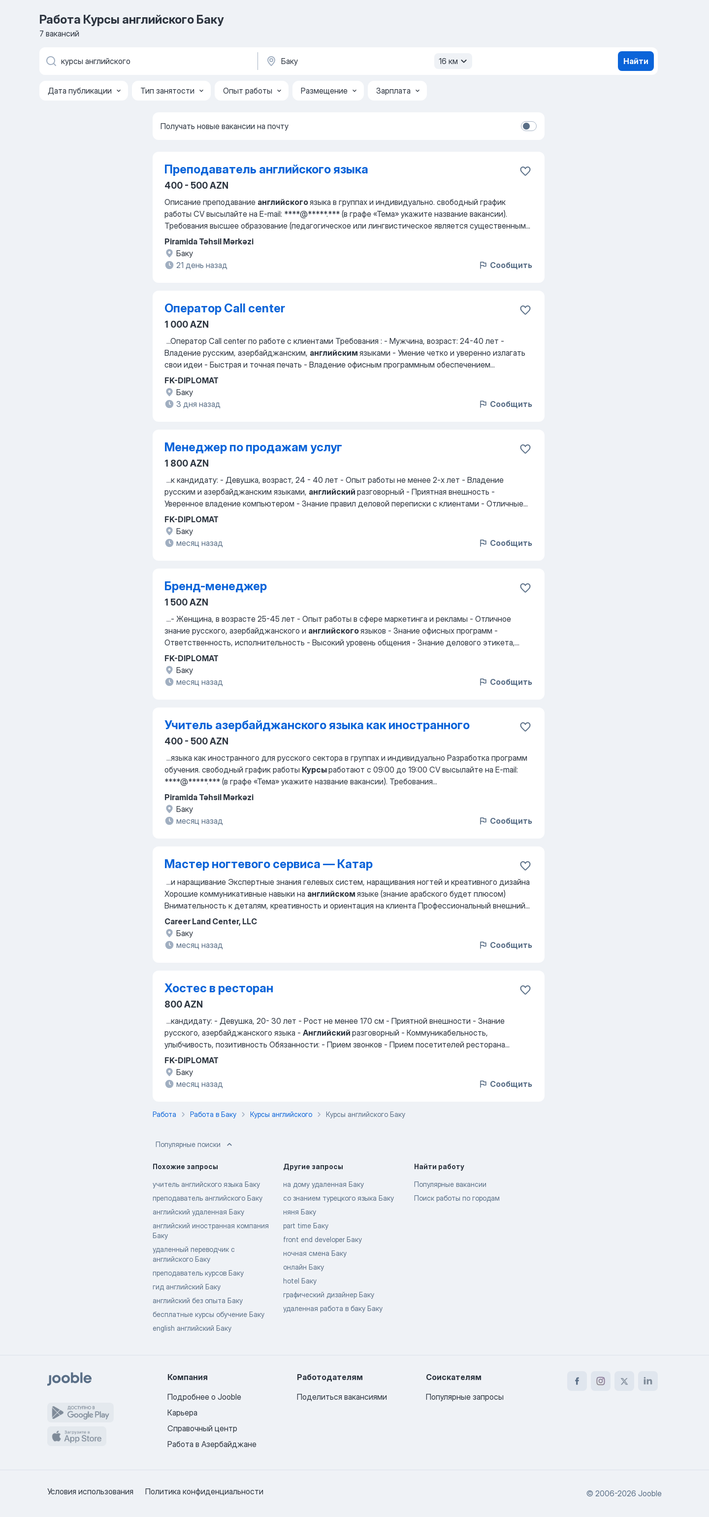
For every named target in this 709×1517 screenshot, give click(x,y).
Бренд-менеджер (215, 586)
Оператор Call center (224, 308)
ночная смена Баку (315, 1253)
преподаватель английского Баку (207, 1198)
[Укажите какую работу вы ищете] (147, 61)
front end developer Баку (322, 1239)
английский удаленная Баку (198, 1212)
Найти (635, 61)
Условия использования (90, 1491)
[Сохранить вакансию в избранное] (525, 171)
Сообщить (505, 265)
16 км (454, 61)
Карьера (182, 1412)
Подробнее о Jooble (204, 1397)
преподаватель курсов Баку (198, 1273)
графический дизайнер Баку (328, 1294)
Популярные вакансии (450, 1184)
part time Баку (305, 1225)
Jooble (650, 1493)
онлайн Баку (303, 1267)
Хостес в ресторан (218, 988)
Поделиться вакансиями (342, 1397)
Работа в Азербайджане (212, 1444)
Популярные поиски (195, 1144)
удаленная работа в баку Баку (333, 1308)
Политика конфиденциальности (204, 1491)
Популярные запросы (465, 1397)
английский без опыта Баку (198, 1300)
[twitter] (624, 1381)
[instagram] (601, 1381)
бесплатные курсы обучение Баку (208, 1314)
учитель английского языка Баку (206, 1184)
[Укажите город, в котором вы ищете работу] (367, 61)
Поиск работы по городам (457, 1198)
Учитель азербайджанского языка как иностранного (317, 725)
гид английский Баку (187, 1286)
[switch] (529, 126)
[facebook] (577, 1381)
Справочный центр (202, 1428)
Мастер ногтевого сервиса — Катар (268, 864)
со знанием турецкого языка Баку (338, 1198)
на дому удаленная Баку (323, 1184)
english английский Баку (192, 1328)
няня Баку (299, 1212)
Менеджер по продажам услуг (253, 447)
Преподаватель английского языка (266, 169)
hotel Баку (300, 1281)
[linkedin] (648, 1381)
